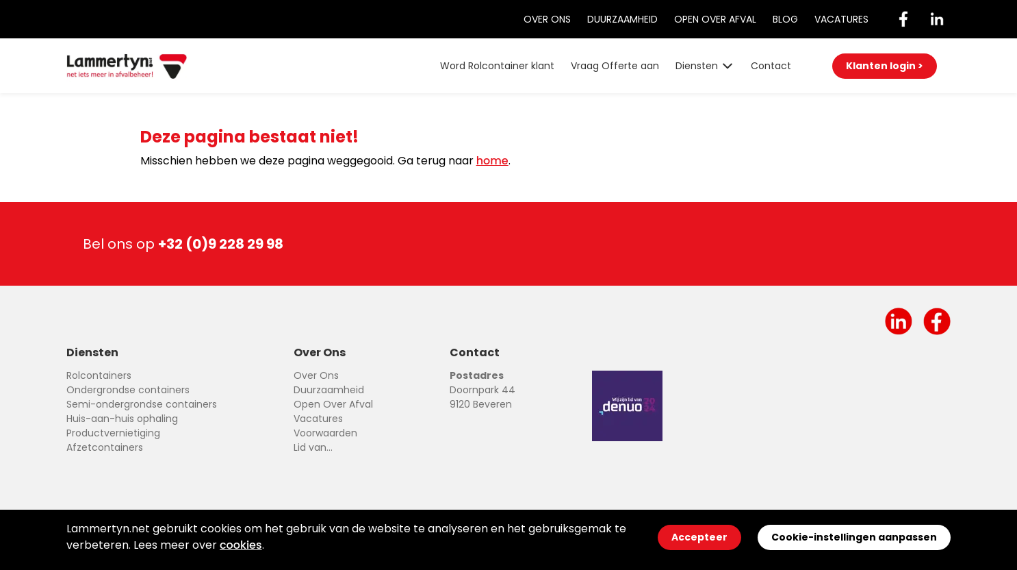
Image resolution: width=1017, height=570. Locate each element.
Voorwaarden (325, 433)
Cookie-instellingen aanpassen (854, 537)
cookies (241, 545)
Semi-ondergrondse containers (141, 404)
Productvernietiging (113, 433)
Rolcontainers (98, 375)
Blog (785, 19)
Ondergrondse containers (128, 390)
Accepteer (699, 537)
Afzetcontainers (104, 447)
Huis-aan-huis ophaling (122, 418)
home (492, 161)
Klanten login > (884, 66)
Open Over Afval (715, 19)
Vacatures (841, 19)
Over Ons (547, 19)
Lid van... (313, 447)
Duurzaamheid (622, 19)
